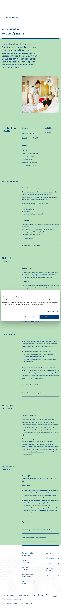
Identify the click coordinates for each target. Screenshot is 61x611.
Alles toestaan (49, 317)
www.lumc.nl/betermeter (36, 452)
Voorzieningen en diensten (28, 575)
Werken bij (52, 558)
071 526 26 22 (27, 150)
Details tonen (51, 311)
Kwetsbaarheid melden (10, 603)
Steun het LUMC (28, 583)
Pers (52, 576)
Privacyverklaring (8, 595)
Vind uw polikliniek (28, 568)
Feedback (54, 596)
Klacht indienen (26, 603)
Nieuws (52, 563)
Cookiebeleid (6, 599)
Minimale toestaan (30, 317)
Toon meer (28, 238)
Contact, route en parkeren (28, 554)
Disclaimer (17, 599)
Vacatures (52, 553)
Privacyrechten (22, 595)
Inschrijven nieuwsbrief (52, 569)
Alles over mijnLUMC (28, 561)
